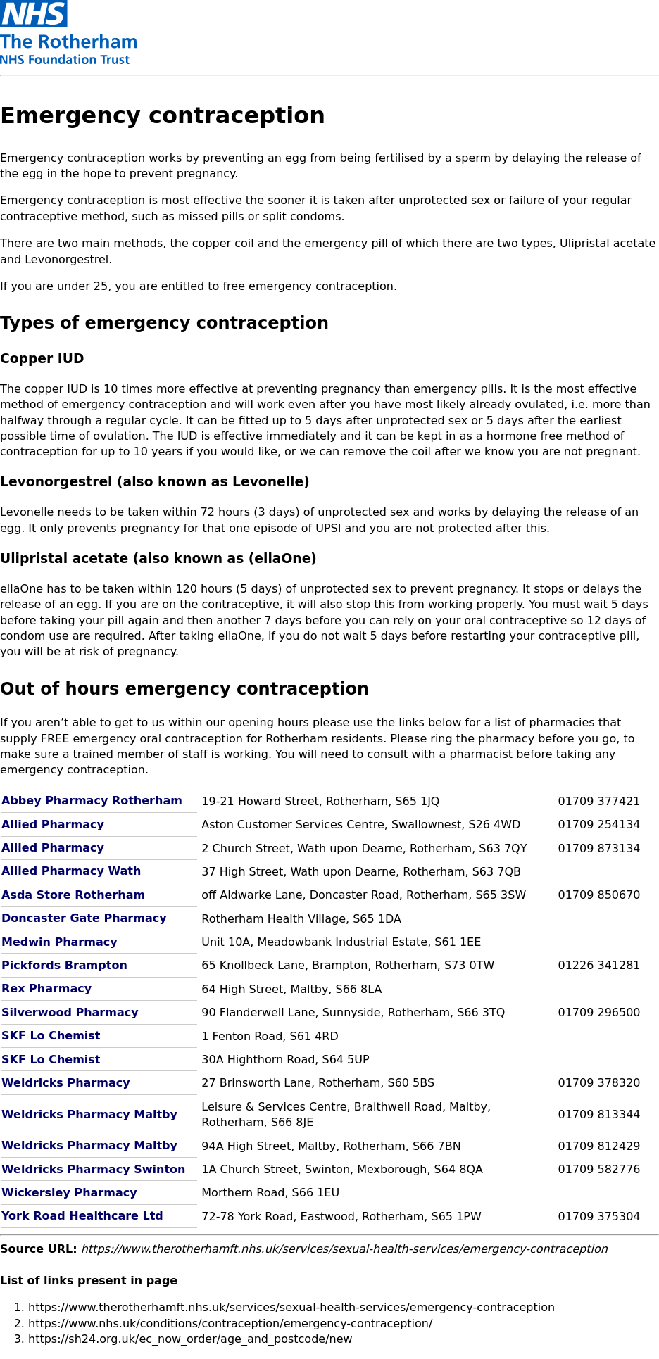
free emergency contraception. (309, 286)
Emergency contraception (72, 158)
